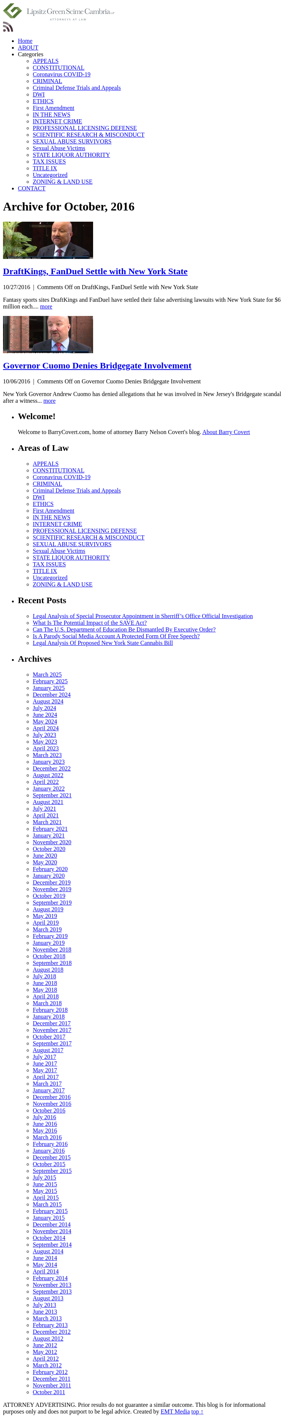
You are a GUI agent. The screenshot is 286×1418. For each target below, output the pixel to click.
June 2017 (45, 1063)
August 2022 (48, 775)
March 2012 (47, 1365)
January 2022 (49, 788)
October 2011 (49, 1392)
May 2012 (45, 1352)
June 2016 (45, 1124)
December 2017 (52, 1023)
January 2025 (49, 688)
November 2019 (52, 889)
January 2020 (49, 876)
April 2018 (46, 996)
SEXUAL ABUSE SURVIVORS (72, 141)
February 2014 (50, 1278)
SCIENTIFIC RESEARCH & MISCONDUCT (88, 135)
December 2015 (52, 1157)
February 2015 (50, 1211)
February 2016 (50, 1144)
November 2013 (52, 1285)
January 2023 (49, 762)
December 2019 (52, 882)
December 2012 (52, 1332)
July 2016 (44, 1117)
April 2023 (46, 748)
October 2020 (49, 849)
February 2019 (50, 936)
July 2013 (44, 1305)
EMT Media (175, 1411)
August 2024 (48, 701)
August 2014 (48, 1251)
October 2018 (49, 956)
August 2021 (48, 802)
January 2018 (49, 1016)
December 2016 (52, 1097)
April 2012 (46, 1358)
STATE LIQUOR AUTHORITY (71, 155)
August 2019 (48, 909)
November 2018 (52, 949)
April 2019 (46, 923)
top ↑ (197, 1411)
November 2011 (52, 1385)
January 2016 (49, 1151)
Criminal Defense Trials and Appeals (77, 88)
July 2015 (44, 1177)
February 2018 (50, 1010)
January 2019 (49, 943)
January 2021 (49, 835)
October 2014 (49, 1238)
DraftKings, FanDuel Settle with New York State (95, 271)
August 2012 (48, 1338)
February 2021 (50, 829)
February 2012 (50, 1372)
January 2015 (49, 1218)
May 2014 (45, 1265)
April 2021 (46, 815)
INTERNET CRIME (57, 121)
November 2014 (52, 1231)
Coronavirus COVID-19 (61, 74)
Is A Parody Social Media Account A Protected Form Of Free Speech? (116, 636)
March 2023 (47, 755)
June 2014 (45, 1258)
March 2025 (47, 674)
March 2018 (47, 1003)
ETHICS (43, 101)
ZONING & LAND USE (62, 181)
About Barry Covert (226, 432)
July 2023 (44, 735)
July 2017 (44, 1057)
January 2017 (49, 1090)
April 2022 (46, 782)
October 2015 (49, 1164)
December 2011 (51, 1379)
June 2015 (45, 1184)
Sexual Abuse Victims (59, 148)
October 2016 (49, 1110)
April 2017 (46, 1077)
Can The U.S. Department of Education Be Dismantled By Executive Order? (124, 629)
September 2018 (52, 963)
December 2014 (52, 1224)
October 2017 (49, 1037)
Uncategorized (50, 175)
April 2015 (46, 1197)
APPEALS (45, 61)
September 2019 (52, 902)
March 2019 (47, 929)
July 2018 (44, 976)
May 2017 (45, 1070)
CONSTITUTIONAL (59, 67)
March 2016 (47, 1137)
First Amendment (53, 108)
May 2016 (45, 1130)
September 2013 (52, 1291)
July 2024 (44, 708)
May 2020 (45, 862)
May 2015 (45, 1191)
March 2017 (47, 1083)
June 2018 (45, 983)
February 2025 (50, 681)
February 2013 (50, 1325)
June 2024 (45, 715)
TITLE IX (45, 168)
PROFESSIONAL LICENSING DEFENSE (85, 128)
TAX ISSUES (49, 161)
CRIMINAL (47, 81)
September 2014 (52, 1244)
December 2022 (52, 768)
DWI (39, 94)
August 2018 (48, 969)
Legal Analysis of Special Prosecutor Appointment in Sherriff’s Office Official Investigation (143, 616)
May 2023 (45, 741)
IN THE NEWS (51, 114)
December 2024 (52, 694)
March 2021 (47, 822)
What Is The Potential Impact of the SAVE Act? (90, 623)
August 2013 (48, 1298)
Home (25, 41)
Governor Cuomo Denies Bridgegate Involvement (97, 365)
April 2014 (46, 1271)
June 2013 (45, 1311)
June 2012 (45, 1345)
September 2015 (52, 1171)
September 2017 (52, 1043)
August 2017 (48, 1050)
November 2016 (52, 1104)
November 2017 (52, 1030)
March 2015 (47, 1204)
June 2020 (45, 855)
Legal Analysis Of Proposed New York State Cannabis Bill (103, 643)
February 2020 (50, 869)
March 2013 (47, 1318)
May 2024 (45, 721)
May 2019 (45, 916)
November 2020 (52, 842)
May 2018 (45, 990)
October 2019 (49, 896)
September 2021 (52, 795)
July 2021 (44, 808)
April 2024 (46, 728)
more (46, 306)
